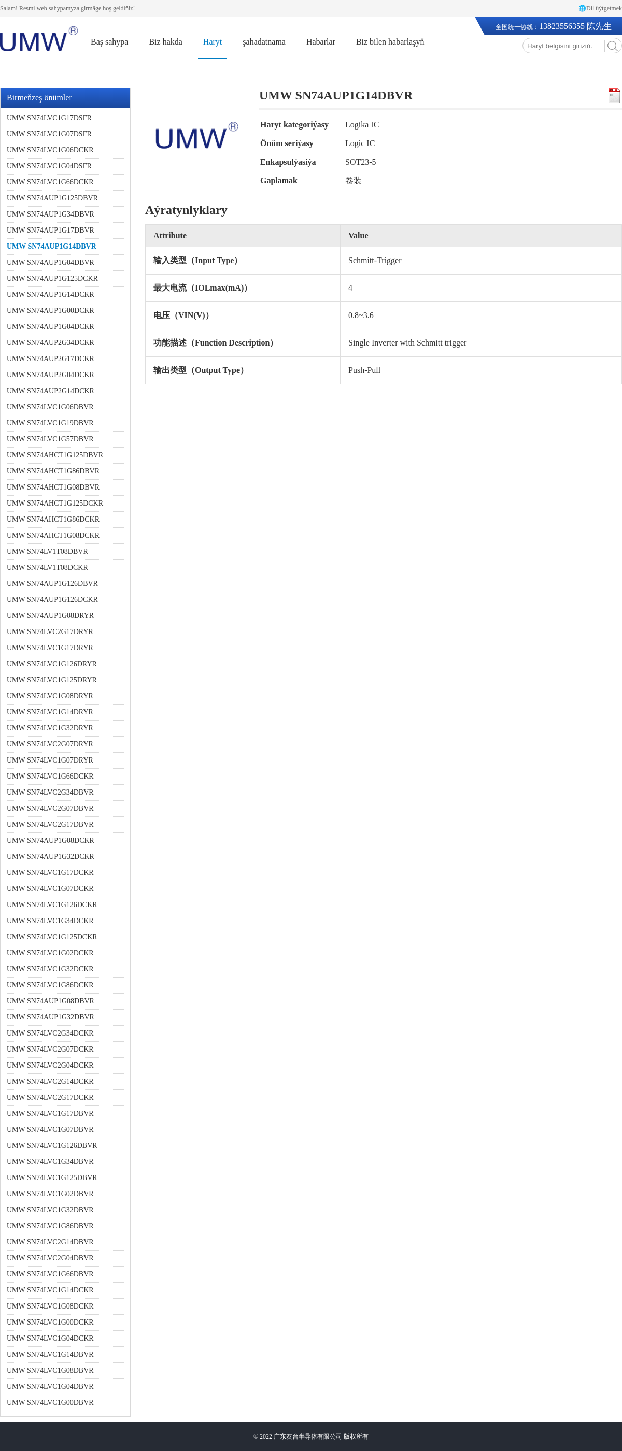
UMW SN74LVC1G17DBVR (50, 1113)
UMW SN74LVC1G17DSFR (49, 118)
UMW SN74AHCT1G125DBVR (55, 455)
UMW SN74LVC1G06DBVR (50, 407)
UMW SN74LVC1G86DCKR (50, 985)
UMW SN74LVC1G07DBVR (50, 1129)
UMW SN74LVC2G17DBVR (50, 824)
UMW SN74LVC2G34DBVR (50, 792)
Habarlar (320, 41)
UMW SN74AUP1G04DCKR (50, 327)
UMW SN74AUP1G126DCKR (52, 600)
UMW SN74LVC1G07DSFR (49, 134)
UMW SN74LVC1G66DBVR (50, 1274)
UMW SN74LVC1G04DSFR (49, 166)
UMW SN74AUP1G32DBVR (50, 1017)
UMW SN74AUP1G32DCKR (50, 856)
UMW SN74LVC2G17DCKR (50, 1097)
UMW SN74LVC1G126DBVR (52, 1146)
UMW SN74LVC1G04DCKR (50, 1338)
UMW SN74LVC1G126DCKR (52, 905)
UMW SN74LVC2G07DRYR (50, 744)
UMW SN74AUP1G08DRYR (50, 616)
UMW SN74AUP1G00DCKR (50, 310)
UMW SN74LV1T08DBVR (47, 551)
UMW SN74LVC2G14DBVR (50, 1242)
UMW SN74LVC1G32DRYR (50, 728)
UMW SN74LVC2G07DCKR (50, 1049)
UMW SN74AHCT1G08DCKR (53, 535)
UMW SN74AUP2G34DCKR (50, 343)
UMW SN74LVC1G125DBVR (52, 1178)
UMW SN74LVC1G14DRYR (50, 712)
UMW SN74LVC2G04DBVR (50, 1258)
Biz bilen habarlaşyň (390, 41)
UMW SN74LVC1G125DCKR (52, 937)
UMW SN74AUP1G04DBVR (50, 262)
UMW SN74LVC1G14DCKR (50, 1290)
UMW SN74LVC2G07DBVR (50, 808)
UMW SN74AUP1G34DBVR (50, 214)
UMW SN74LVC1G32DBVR (50, 1210)
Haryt (212, 41)
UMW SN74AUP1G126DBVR (52, 583)
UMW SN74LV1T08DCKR (47, 567)
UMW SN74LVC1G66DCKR (50, 182)
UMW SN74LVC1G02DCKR (50, 953)
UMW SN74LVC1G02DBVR (50, 1194)
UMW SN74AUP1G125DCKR (52, 278)
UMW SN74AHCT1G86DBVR (53, 471)
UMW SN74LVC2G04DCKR (50, 1065)
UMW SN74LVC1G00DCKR (50, 1322)
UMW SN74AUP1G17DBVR (50, 230)
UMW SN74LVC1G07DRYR (50, 760)
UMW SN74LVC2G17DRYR (50, 632)
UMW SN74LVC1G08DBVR (50, 1370)
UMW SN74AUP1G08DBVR (50, 1001)
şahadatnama (264, 41)
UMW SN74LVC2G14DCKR (50, 1081)
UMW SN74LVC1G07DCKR (50, 889)
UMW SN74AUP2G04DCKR (50, 375)
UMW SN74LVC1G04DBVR (50, 1386)
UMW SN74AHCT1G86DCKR (53, 519)
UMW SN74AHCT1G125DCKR (55, 503)
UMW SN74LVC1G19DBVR (50, 423)
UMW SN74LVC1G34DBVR (50, 1162)
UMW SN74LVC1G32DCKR (50, 969)
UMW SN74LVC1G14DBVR (50, 1354)
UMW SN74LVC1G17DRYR (50, 648)
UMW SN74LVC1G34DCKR (50, 921)
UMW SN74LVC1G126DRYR (52, 664)
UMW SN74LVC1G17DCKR (50, 873)
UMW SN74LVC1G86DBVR (50, 1226)
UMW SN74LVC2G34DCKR (50, 1033)
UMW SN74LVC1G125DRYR (52, 680)
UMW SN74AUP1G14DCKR (50, 294)
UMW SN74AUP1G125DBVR (52, 198)
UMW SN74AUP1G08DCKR (50, 840)
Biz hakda (165, 41)
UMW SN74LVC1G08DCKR (50, 1306)
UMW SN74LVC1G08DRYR (50, 696)
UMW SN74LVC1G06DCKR (50, 150)
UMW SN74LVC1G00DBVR (50, 1402)
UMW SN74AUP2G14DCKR (50, 391)
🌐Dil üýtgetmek (600, 8)
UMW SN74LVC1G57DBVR (50, 439)
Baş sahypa (109, 41)
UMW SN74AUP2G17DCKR (50, 359)
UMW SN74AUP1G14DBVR (51, 246)
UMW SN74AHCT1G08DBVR (53, 487)
